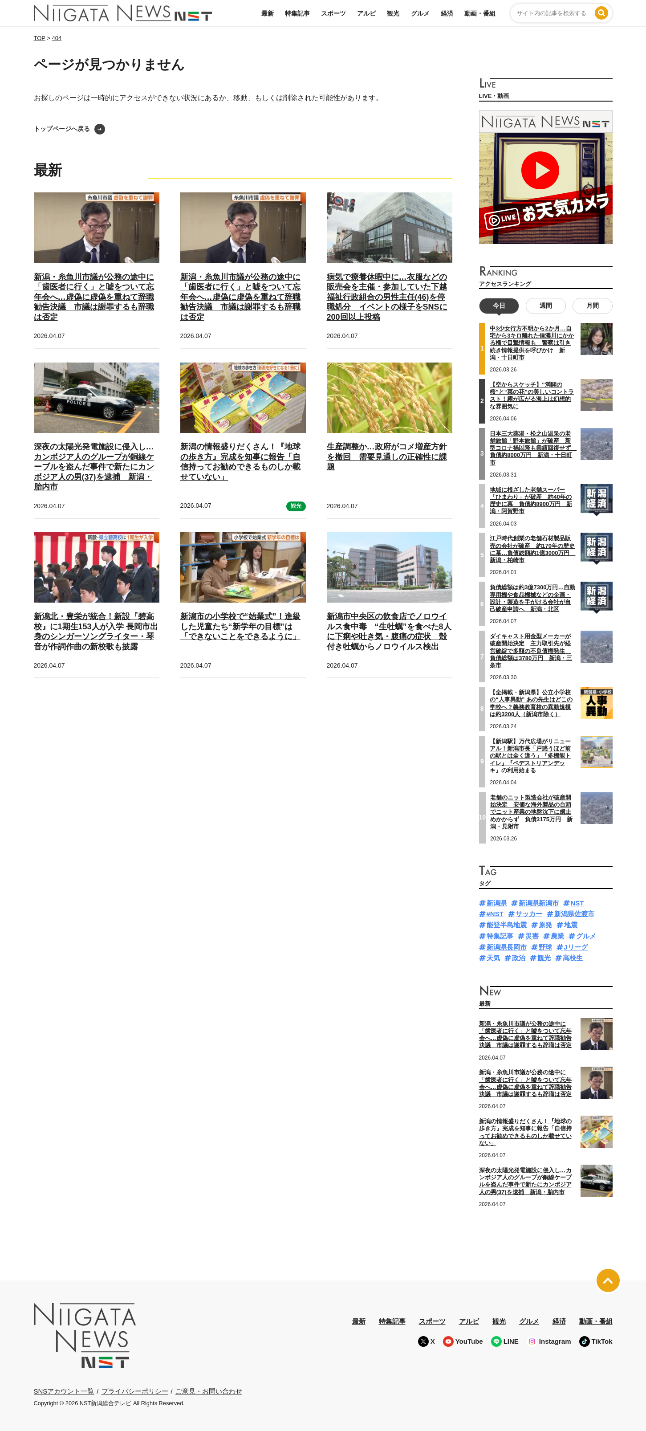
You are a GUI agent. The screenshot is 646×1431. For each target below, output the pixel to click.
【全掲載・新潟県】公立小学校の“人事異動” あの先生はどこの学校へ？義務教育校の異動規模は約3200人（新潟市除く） (531, 703)
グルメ (420, 13)
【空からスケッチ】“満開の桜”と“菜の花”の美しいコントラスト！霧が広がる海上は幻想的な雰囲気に (532, 395)
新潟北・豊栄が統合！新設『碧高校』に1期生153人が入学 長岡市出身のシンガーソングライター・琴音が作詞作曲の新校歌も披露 (96, 631)
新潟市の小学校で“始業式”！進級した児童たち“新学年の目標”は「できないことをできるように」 (240, 626)
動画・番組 (480, 13)
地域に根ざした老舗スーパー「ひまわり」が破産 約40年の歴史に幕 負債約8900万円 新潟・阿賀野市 (531, 500)
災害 (532, 936)
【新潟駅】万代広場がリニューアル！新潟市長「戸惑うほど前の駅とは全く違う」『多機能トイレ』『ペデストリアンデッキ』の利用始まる (530, 756)
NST (577, 902)
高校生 (573, 958)
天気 (493, 958)
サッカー (529, 913)
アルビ (366, 13)
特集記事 (297, 13)
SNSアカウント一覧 (64, 1391)
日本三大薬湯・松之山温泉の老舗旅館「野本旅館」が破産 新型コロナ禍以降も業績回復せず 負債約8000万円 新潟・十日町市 (533, 447)
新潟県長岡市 (507, 946)
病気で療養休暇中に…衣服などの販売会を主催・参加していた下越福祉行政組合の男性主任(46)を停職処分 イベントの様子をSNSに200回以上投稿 (387, 297)
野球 (545, 946)
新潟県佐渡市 (574, 913)
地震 (570, 925)
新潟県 (497, 902)
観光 (393, 13)
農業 (557, 936)
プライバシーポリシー (135, 1390)
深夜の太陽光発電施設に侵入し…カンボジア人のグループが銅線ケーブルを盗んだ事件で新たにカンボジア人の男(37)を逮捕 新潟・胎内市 (94, 466)
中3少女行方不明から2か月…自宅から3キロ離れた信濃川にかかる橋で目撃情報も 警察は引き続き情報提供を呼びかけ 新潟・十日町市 (532, 343)
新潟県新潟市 (539, 902)
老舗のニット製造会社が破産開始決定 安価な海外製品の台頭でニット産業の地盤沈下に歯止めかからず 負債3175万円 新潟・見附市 (531, 812)
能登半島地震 (507, 925)
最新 (267, 13)
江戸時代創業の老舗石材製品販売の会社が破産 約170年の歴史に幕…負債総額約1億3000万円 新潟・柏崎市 (532, 549)
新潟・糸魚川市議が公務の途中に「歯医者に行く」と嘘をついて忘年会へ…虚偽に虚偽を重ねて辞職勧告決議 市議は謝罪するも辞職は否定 (94, 297)
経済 (447, 13)
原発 (545, 925)
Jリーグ (576, 946)
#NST (495, 913)
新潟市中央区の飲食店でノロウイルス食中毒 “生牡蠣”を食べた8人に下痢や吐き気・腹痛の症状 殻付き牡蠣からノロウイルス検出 (389, 631)
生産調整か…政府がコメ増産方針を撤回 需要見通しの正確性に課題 (387, 456)
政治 (518, 958)
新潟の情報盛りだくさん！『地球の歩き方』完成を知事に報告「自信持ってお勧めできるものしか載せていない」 (525, 1132)
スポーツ (333, 13)
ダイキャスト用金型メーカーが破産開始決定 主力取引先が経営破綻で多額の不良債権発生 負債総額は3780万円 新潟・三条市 (531, 651)
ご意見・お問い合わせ (208, 1390)
